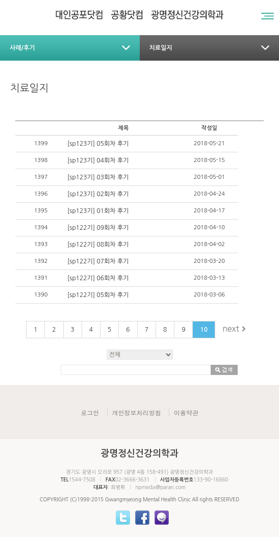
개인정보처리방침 (136, 412)
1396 (41, 194)
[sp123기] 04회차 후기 (98, 160)
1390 (41, 295)
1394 (41, 227)
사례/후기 (22, 48)
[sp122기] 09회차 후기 (98, 228)
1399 (41, 143)
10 (204, 330)
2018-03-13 (209, 278)
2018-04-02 (209, 244)
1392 (41, 261)
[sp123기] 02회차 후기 (98, 194)
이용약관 (186, 412)
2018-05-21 (209, 143)
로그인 (90, 412)
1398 (41, 160)
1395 (41, 210)
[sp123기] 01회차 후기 (98, 211)
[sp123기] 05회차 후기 (98, 144)
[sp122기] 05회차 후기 (98, 295)
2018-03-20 (209, 261)
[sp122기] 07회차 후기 (98, 261)
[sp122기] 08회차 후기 (98, 244)
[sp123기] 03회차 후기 (98, 177)
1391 (41, 278)
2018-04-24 (209, 194)
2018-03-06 (209, 295)
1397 (41, 177)
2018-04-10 (209, 227)
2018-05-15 (209, 160)
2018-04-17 (209, 210)
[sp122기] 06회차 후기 (98, 278)
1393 (41, 244)
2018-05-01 (209, 177)
